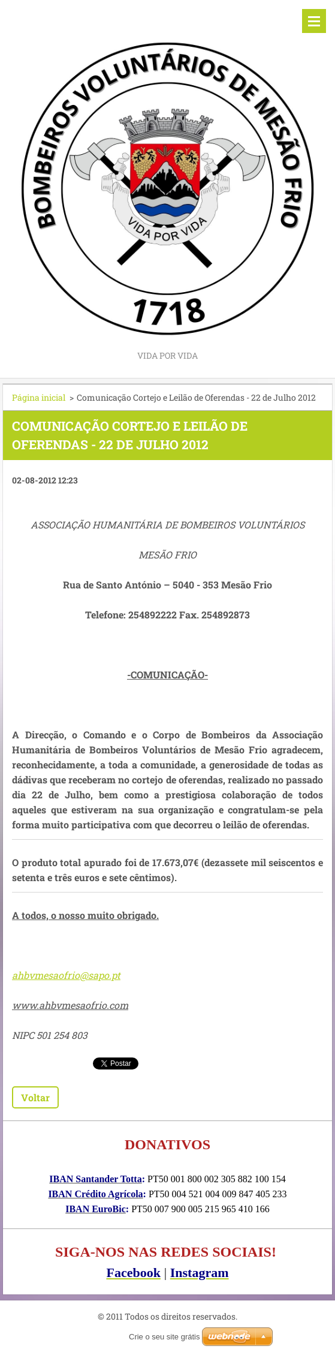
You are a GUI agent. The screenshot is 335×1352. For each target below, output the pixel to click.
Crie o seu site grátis (164, 1336)
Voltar (35, 1097)
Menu (314, 21)
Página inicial (38, 397)
